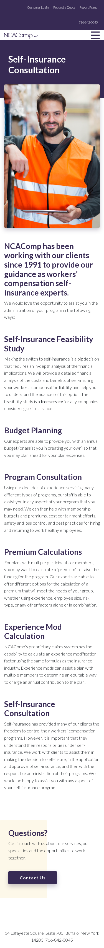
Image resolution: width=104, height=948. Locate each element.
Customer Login (38, 7)
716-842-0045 (88, 22)
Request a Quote (64, 7)
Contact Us (33, 877)
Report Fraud (89, 7)
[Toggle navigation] (95, 35)
